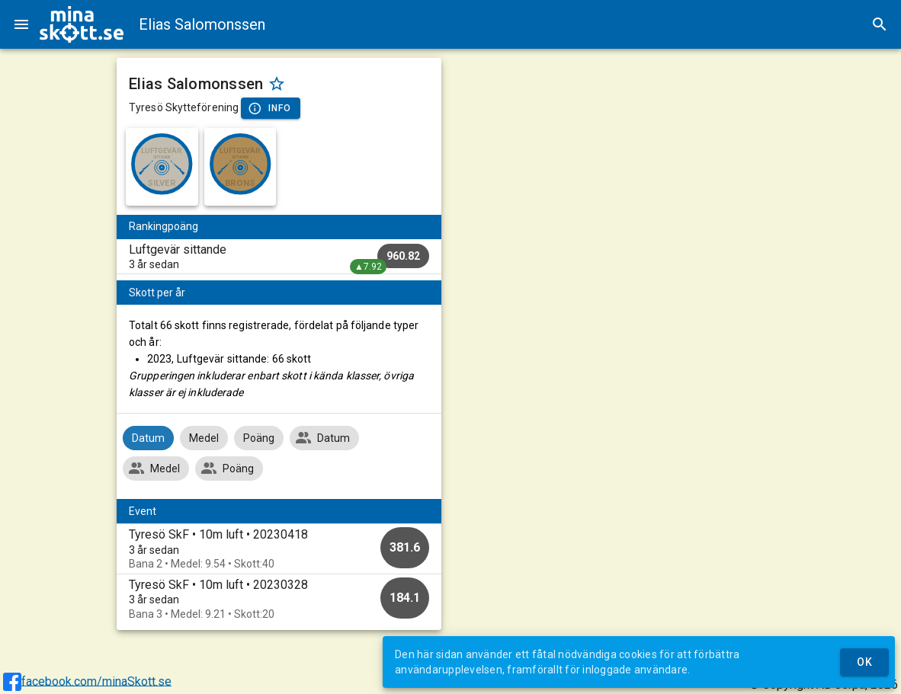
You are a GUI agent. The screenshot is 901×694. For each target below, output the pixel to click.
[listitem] (279, 256)
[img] (81, 24)
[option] (279, 549)
